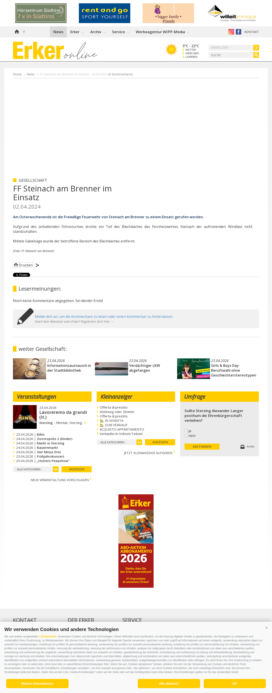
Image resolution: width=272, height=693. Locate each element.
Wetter (190, 49)
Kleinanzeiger (116, 396)
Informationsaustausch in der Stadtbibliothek (69, 368)
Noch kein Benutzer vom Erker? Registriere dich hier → (74, 321)
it (24, 31)
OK (234, 683)
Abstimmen (202, 446)
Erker (75, 31)
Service (118, 31)
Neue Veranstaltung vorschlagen (60, 479)
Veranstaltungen (36, 396)
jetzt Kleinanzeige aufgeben (148, 452)
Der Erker (81, 620)
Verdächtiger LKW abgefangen (144, 368)
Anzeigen (76, 469)
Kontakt (251, 32)
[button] (266, 628)
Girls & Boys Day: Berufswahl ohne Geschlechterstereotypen (233, 370)
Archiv (95, 31)
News (58, 31)
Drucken (26, 265)
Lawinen (191, 56)
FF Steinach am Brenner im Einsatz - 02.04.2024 (86, 74)
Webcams (192, 53)
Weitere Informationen (37, 683)
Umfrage (194, 396)
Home (16, 31)
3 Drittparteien (48, 636)
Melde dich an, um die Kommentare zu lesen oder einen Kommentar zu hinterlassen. (104, 316)
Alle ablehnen (169, 683)
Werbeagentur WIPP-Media (160, 31)
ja (189, 430)
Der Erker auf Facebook (238, 32)
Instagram (231, 32)
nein (192, 435)
